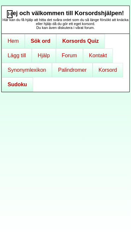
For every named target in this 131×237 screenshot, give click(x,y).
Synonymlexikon (27, 70)
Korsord (108, 70)
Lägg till (17, 55)
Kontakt (98, 55)
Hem (13, 41)
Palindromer (72, 70)
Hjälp (44, 55)
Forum (69, 55)
